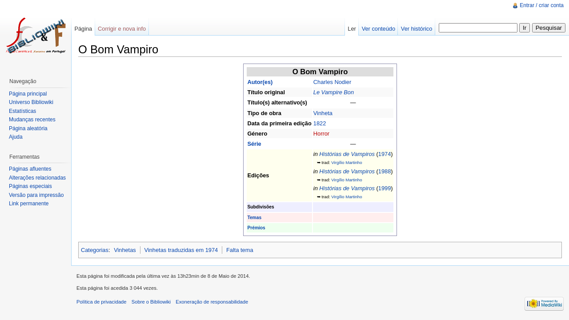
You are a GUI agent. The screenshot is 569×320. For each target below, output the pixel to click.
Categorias (94, 250)
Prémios (256, 227)
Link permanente (28, 203)
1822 (319, 123)
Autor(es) (259, 82)
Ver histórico (416, 28)
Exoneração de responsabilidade (212, 301)
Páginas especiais (30, 186)
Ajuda (16, 137)
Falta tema (239, 250)
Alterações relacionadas (37, 178)
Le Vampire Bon (333, 92)
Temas (254, 217)
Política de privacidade (101, 301)
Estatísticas (22, 111)
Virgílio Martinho (346, 162)
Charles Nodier (332, 82)
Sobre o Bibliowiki (151, 301)
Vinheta (323, 113)
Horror (321, 133)
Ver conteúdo (378, 28)
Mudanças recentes (32, 119)
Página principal (28, 94)
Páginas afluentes (30, 169)
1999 (384, 188)
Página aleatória (28, 128)
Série (254, 143)
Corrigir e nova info (122, 28)
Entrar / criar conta (542, 5)
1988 (384, 171)
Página (83, 28)
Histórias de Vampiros (347, 154)
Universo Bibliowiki (31, 102)
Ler (352, 28)
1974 (384, 154)
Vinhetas (125, 250)
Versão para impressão (36, 195)
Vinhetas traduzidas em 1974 (181, 250)
